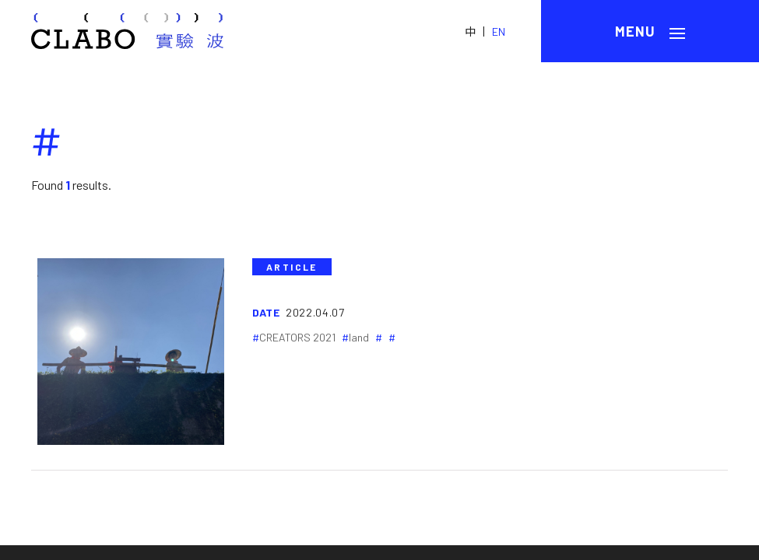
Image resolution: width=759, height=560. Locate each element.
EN (498, 31)
